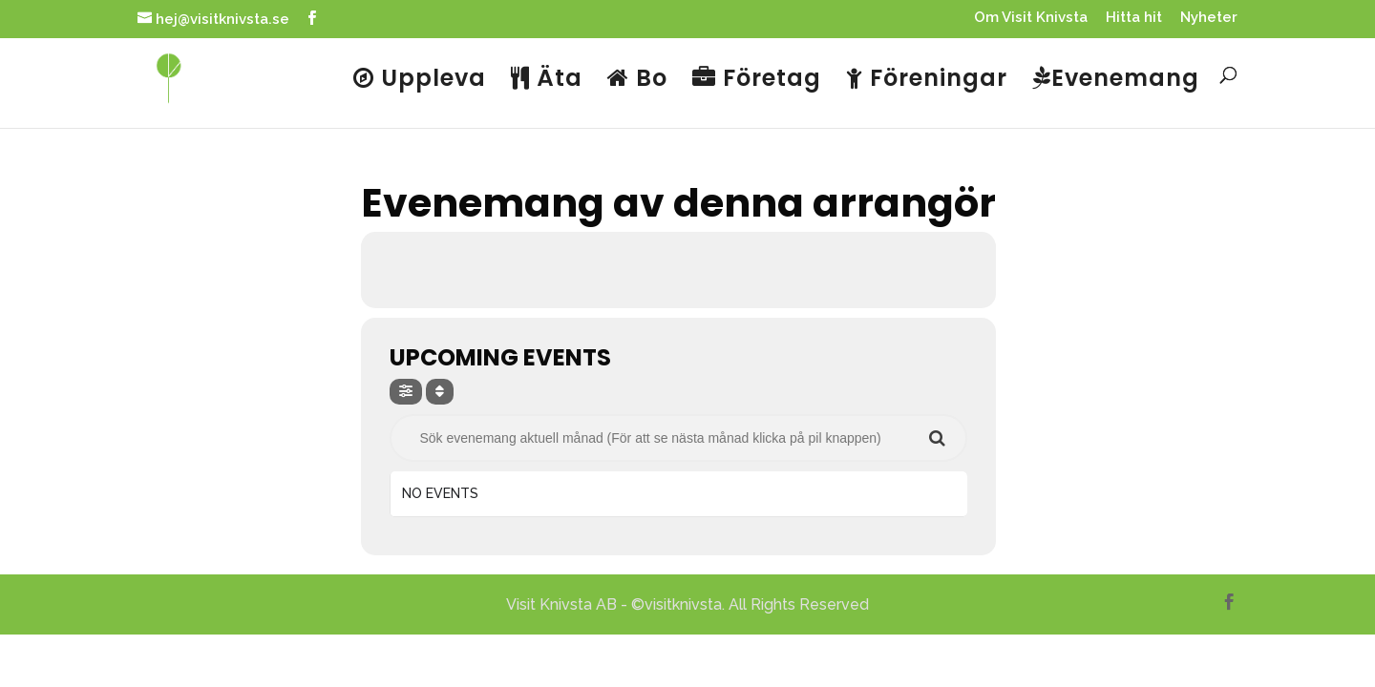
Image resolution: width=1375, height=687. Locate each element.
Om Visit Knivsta (1031, 18)
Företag (756, 80)
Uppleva (419, 80)
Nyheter (1209, 18)
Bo (637, 80)
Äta (546, 80)
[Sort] (440, 392)
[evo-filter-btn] (406, 392)
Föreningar (926, 80)
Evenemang (1115, 80)
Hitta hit (1134, 18)
